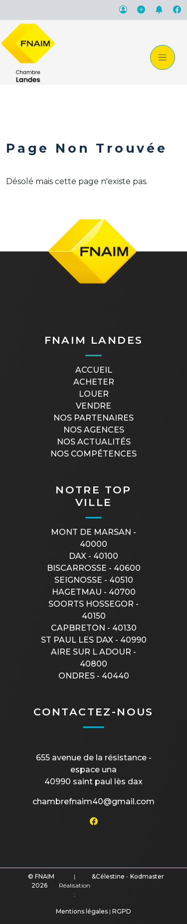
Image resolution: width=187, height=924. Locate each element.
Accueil (93, 370)
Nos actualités (94, 442)
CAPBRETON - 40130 (94, 628)
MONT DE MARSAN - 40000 (93, 538)
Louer (94, 394)
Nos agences (93, 430)
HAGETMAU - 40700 (94, 592)
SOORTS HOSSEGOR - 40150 (93, 610)
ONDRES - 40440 (93, 676)
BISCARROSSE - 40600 (94, 568)
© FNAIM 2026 (41, 881)
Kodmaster (147, 876)
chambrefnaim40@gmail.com (93, 801)
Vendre (93, 406)
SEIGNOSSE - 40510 (93, 580)
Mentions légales (82, 911)
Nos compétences (93, 454)
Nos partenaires (93, 418)
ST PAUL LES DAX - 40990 (94, 640)
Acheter (93, 382)
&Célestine (108, 876)
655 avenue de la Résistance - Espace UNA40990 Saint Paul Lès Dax (94, 769)
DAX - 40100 (93, 556)
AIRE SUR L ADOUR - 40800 (93, 658)
